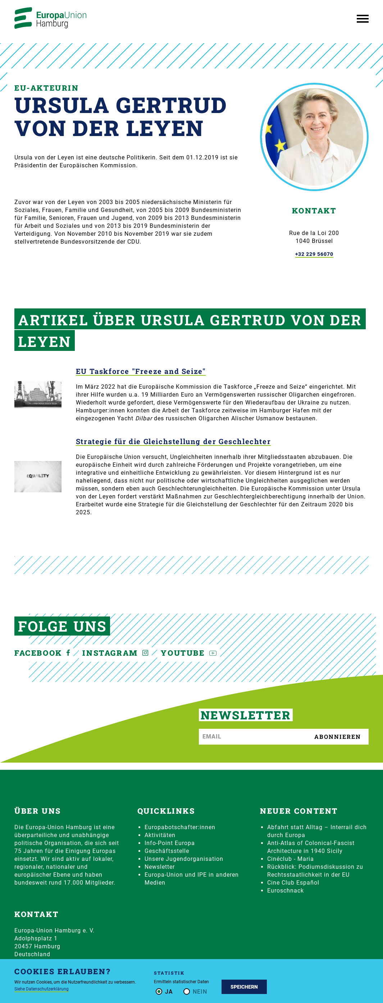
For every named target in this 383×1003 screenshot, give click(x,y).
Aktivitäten (160, 835)
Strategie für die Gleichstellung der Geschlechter (173, 441)
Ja (169, 991)
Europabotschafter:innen (180, 827)
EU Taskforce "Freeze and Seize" (141, 371)
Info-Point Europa (170, 843)
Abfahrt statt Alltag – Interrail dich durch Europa (317, 831)
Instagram (115, 653)
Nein (200, 991)
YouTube (188, 653)
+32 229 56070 (314, 254)
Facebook (42, 653)
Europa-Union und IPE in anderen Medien (192, 878)
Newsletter (160, 866)
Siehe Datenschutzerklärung (41, 988)
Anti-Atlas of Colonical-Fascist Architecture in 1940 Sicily (311, 847)
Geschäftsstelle (167, 851)
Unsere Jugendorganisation (184, 858)
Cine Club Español (293, 882)
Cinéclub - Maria (290, 858)
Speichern (244, 987)
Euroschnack (285, 890)
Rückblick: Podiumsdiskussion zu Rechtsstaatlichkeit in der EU (315, 870)
